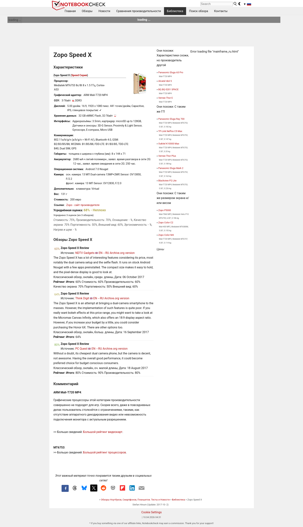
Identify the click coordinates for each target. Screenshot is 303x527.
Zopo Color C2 (165, 222)
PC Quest (81, 348)
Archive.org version (122, 253)
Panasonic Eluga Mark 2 (170, 168)
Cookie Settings (151, 512)
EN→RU (104, 253)
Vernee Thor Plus (167, 155)
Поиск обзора (198, 11)
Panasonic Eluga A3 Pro (170, 72)
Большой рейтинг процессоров (104, 452)
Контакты (220, 11)
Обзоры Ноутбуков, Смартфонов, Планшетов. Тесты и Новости (135, 499)
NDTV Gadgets (84, 253)
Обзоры (87, 11)
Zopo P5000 (164, 210)
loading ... (14, 20)
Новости (104, 11)
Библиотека (175, 11)
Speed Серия (79, 75)
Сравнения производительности (138, 11)
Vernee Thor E (165, 97)
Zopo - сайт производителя (83, 205)
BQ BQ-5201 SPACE (168, 89)
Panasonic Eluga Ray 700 (171, 119)
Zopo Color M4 (166, 235)
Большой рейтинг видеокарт (102, 432)
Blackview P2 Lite (167, 180)
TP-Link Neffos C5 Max (170, 131)
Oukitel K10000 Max (168, 143)
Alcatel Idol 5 (165, 81)
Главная (70, 11)
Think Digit (82, 298)
